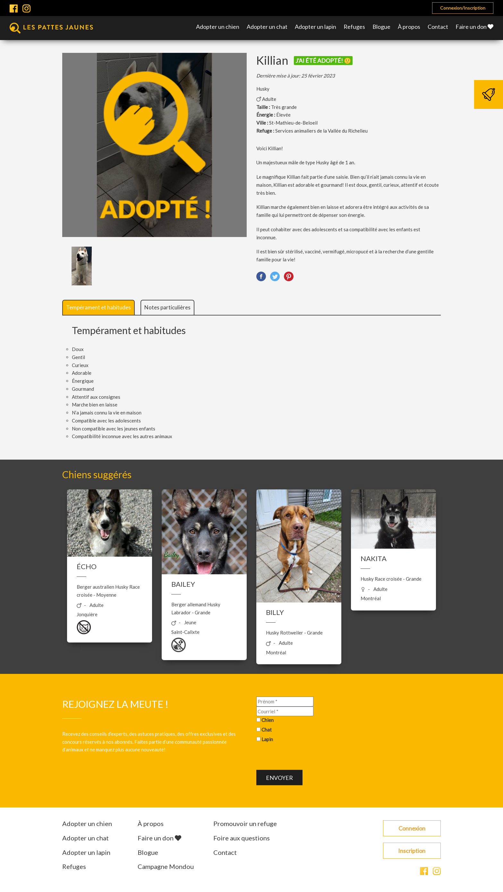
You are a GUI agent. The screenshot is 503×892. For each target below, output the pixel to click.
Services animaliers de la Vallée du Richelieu (321, 131)
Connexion (411, 828)
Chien (267, 720)
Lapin (267, 739)
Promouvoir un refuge (245, 823)
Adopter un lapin (315, 26)
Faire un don (474, 26)
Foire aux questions (241, 838)
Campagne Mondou (166, 866)
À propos (409, 26)
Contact (438, 26)
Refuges (354, 26)
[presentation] (305, 757)
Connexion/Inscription (462, 8)
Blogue (381, 26)
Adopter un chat (267, 26)
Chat (266, 729)
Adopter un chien (217, 26)
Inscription (411, 850)
